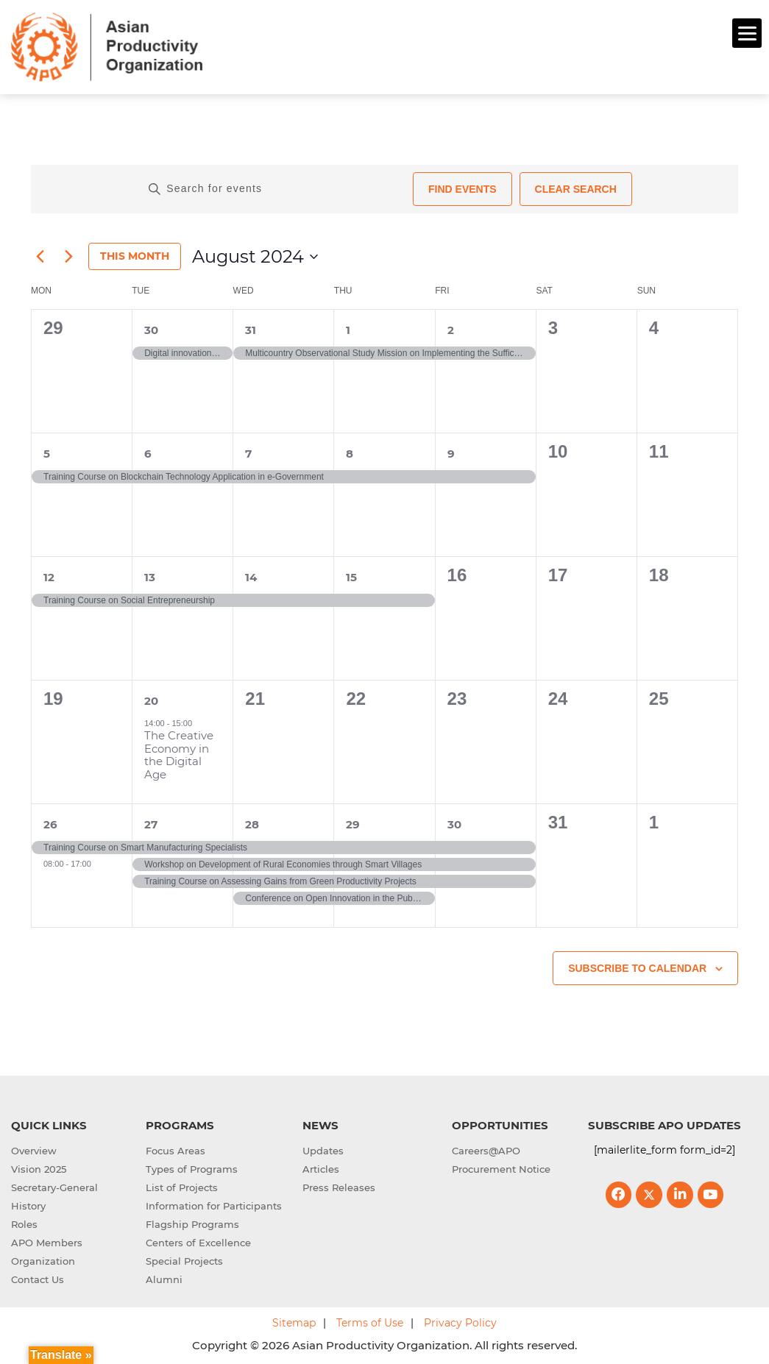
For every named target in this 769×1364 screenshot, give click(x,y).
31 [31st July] (250, 328)
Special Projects (184, 1259)
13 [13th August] (149, 575)
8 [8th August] (349, 451)
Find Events (462, 187)
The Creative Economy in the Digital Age (178, 752)
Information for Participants (214, 1204)
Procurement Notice (501, 1167)
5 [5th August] (46, 451)
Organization (43, 1259)
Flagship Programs (192, 1223)
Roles (24, 1223)
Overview (34, 1149)
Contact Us (37, 1278)
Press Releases (338, 1186)
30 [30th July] (151, 328)
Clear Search (576, 187)
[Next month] (68, 254)
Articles (320, 1167)
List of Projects (182, 1186)
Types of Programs (192, 1167)
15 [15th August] (351, 575)
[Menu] (747, 33)
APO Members (46, 1241)
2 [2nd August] (450, 328)
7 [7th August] (248, 451)
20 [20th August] (151, 699)
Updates (323, 1149)
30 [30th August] (454, 822)
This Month (134, 254)
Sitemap (294, 1321)
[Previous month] (40, 254)
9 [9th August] (451, 451)
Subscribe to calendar (637, 966)
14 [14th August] (251, 575)
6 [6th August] (148, 451)
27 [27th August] (150, 822)
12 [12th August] (48, 575)
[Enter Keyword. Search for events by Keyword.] (275, 187)
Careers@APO (486, 1149)
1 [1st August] (348, 328)
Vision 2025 (38, 1167)
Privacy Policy (460, 1321)
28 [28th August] (252, 822)
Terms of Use (369, 1321)
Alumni (164, 1278)
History (28, 1204)
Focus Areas (175, 1149)
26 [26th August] (50, 822)
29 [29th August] (353, 822)
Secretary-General (54, 1186)
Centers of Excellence (198, 1241)
